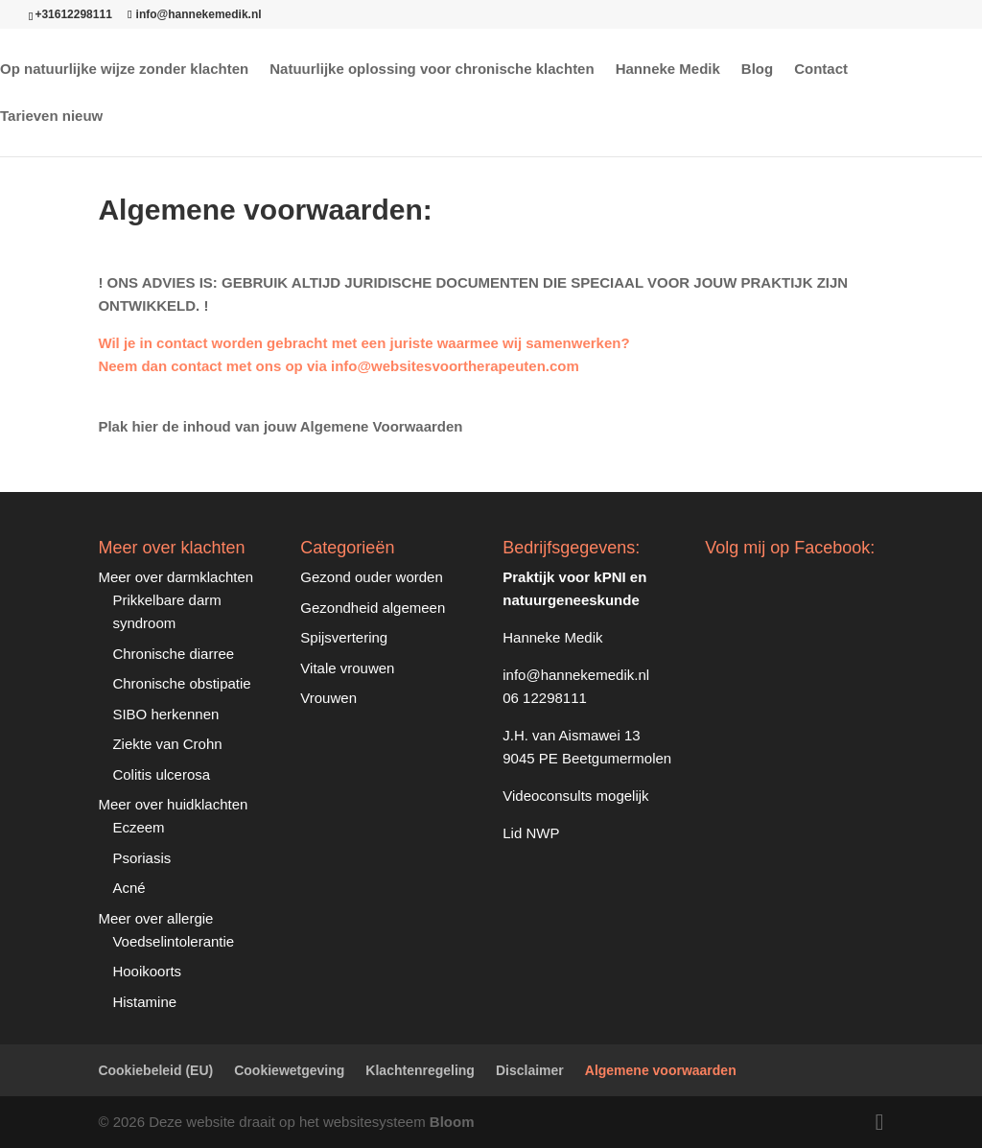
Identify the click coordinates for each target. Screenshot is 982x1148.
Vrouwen (328, 698)
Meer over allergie (155, 918)
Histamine (144, 1002)
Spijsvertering (343, 637)
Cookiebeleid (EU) (155, 1070)
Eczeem (138, 827)
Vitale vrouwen (347, 668)
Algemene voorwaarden (660, 1070)
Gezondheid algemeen (372, 607)
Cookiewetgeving (289, 1070)
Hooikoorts (146, 971)
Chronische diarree (173, 653)
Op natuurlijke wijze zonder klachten (124, 69)
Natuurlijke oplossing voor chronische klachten (431, 69)
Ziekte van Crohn (167, 744)
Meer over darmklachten (175, 577)
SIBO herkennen (165, 714)
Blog (757, 69)
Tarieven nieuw (51, 116)
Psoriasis (141, 858)
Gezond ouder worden (371, 577)
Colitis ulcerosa (161, 774)
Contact (821, 69)
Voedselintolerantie (173, 941)
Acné (128, 887)
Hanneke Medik (668, 69)
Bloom (452, 1121)
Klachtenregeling (420, 1070)
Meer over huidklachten (172, 804)
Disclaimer (530, 1070)
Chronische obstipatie (181, 683)
